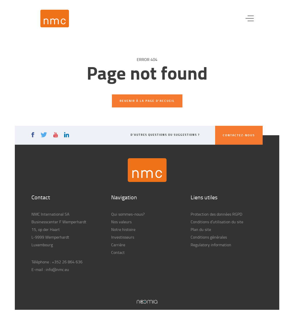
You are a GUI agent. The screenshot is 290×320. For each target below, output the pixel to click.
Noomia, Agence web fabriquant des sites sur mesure (147, 302)
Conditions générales (209, 237)
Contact (118, 252)
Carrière (118, 245)
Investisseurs (122, 237)
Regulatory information (211, 245)
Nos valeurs (121, 222)
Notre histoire (123, 229)
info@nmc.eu (57, 269)
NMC (54, 18)
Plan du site (201, 229)
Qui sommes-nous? (128, 214)
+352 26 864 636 (67, 262)
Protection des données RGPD (216, 214)
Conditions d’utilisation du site (217, 222)
